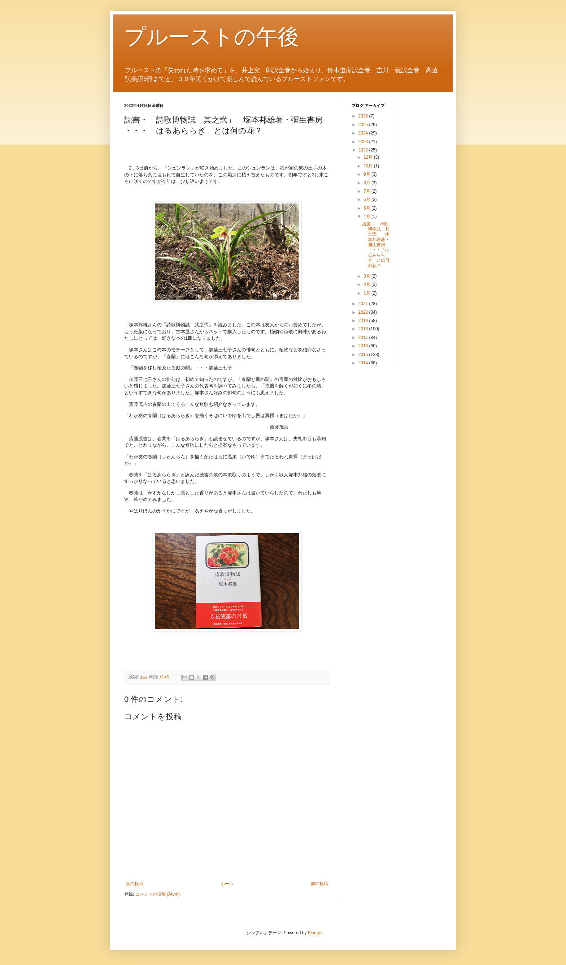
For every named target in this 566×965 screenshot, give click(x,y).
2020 (363, 312)
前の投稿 (319, 883)
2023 (363, 141)
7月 (367, 191)
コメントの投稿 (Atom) (157, 894)
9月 (367, 174)
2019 (363, 320)
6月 (367, 199)
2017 (363, 337)
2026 (363, 116)
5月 (367, 208)
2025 (363, 124)
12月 (368, 157)
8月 (367, 182)
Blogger (315, 932)
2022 (363, 150)
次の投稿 (134, 883)
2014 (363, 362)
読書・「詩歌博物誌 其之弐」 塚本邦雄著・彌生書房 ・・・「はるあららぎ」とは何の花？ (375, 245)
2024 (363, 133)
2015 (363, 354)
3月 (367, 276)
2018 (363, 328)
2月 (367, 284)
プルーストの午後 (211, 37)
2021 (363, 303)
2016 (363, 345)
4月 (367, 216)
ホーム (227, 883)
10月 (368, 165)
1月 (367, 293)
